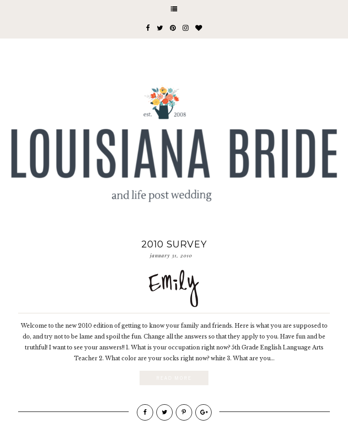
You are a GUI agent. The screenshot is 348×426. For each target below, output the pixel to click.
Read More (174, 378)
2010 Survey (174, 244)
